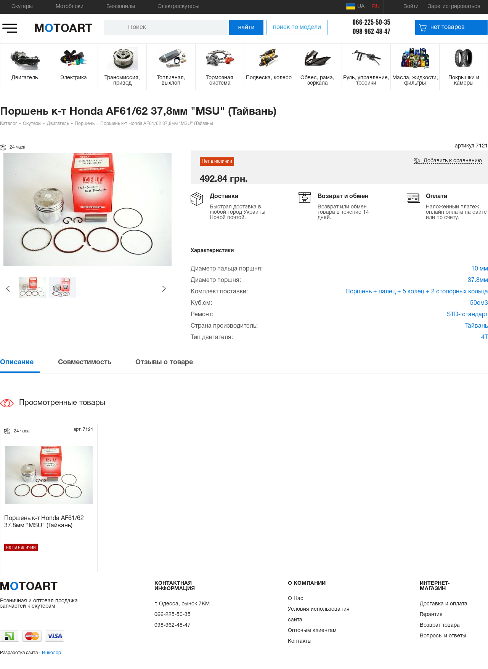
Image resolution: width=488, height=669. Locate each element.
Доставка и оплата (443, 604)
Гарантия (431, 614)
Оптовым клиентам (312, 630)
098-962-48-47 (371, 31)
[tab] (28, 362)
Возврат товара (440, 625)
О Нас (295, 598)
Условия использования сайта (319, 615)
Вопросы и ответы (443, 636)
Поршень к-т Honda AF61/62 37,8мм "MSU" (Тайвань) (44, 522)
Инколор (51, 653)
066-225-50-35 (371, 22)
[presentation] (28, 362)
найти (246, 27)
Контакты (299, 641)
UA (355, 6)
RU (376, 6)
